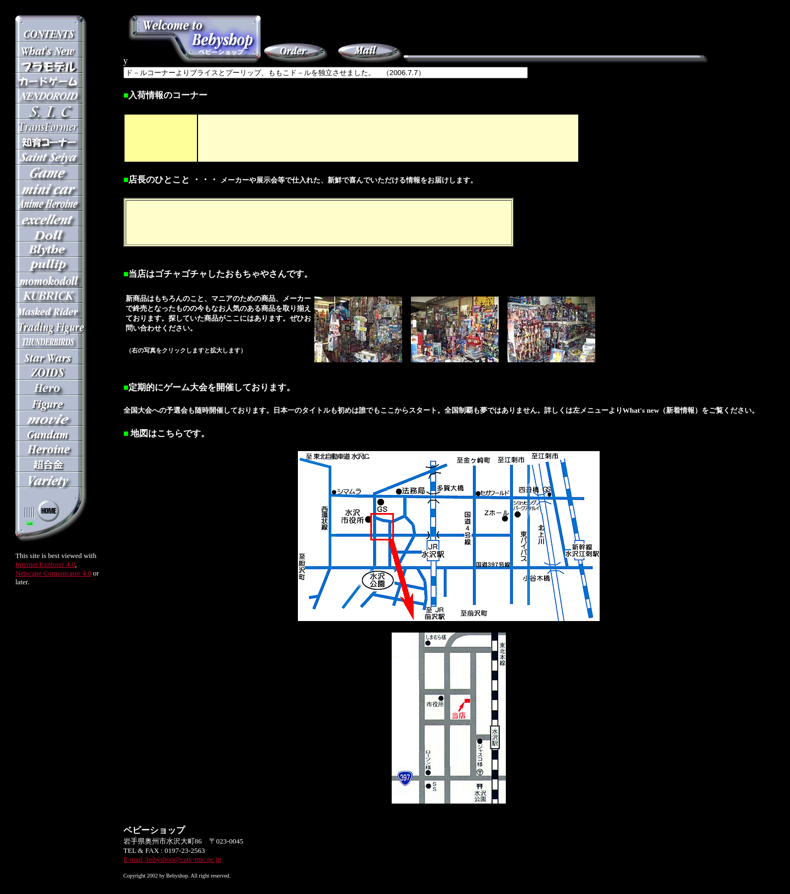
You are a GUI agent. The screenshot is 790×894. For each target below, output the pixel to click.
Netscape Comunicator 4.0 (53, 573)
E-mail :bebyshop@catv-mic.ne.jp (172, 859)
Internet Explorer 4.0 (45, 564)
